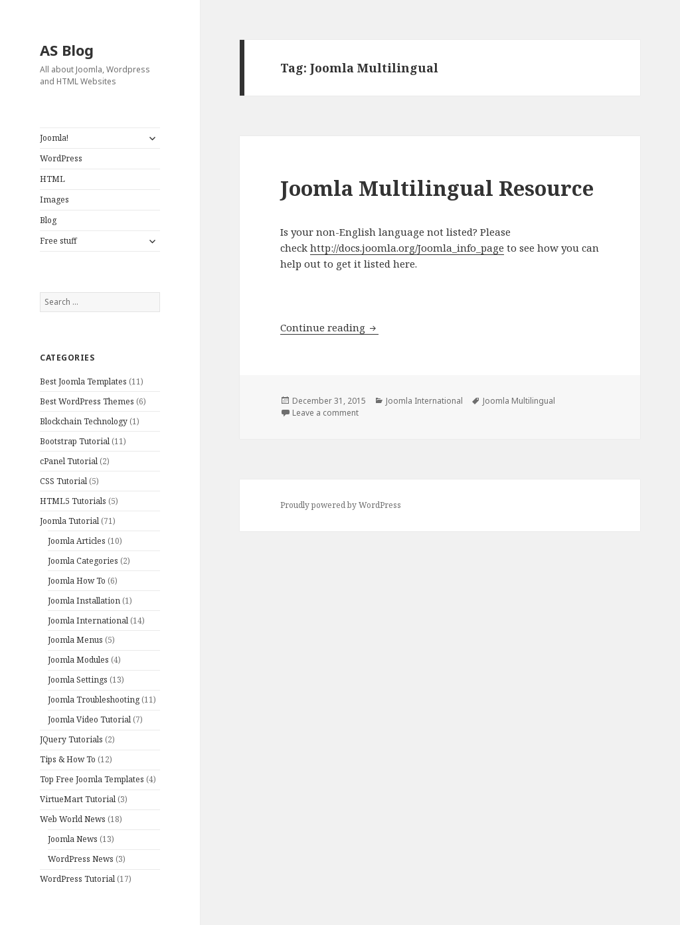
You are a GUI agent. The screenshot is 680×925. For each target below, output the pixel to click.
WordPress (61, 158)
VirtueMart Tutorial (78, 799)
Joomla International (88, 620)
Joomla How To (77, 580)
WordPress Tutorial (77, 878)
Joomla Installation (84, 600)
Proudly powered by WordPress (340, 505)
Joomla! (54, 137)
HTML (52, 179)
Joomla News (73, 839)
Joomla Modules (78, 659)
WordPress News (81, 859)
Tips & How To (68, 759)
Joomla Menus (75, 639)
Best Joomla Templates (83, 381)
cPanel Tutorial (69, 461)
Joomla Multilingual (519, 400)
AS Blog (67, 50)
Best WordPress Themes (87, 401)
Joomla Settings (78, 679)
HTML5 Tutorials (73, 501)
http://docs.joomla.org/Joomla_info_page (407, 247)
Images (54, 199)
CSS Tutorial (63, 481)
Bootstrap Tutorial (75, 441)
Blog (48, 220)
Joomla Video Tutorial (89, 719)
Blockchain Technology (84, 421)
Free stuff (58, 240)
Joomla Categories (83, 560)
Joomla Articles (77, 541)
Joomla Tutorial (69, 521)
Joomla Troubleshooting (93, 699)
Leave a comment (325, 412)
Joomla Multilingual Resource (437, 188)
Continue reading (329, 327)
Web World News (73, 819)
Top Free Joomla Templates (92, 779)
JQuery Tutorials (71, 739)
